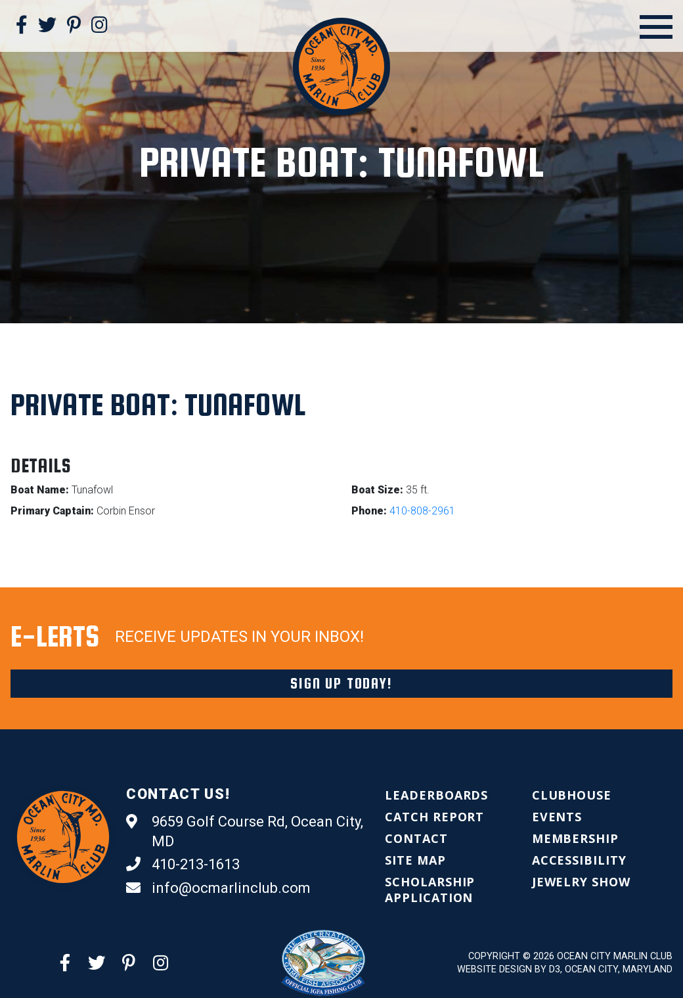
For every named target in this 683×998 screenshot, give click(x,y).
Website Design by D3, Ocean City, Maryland (564, 969)
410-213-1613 (183, 864)
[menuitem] (436, 795)
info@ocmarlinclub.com (218, 888)
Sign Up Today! (341, 683)
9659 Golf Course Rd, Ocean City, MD (244, 831)
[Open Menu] (656, 27)
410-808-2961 (422, 511)
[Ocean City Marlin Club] (341, 65)
